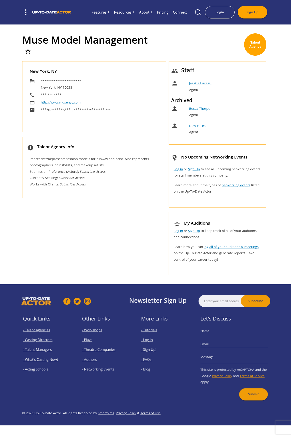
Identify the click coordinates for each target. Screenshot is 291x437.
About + (145, 12)
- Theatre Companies (101, 352)
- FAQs (151, 359)
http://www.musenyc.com (61, 102)
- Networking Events (100, 366)
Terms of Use (151, 427)
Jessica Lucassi (200, 83)
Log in (178, 169)
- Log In (152, 344)
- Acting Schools (39, 366)
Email (212, 347)
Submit (248, 384)
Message (214, 357)
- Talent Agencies (40, 337)
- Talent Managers (40, 352)
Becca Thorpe (199, 108)
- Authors (94, 359)
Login (219, 12)
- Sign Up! (153, 352)
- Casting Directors (40, 344)
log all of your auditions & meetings (231, 246)
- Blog (151, 366)
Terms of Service (247, 370)
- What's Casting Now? (43, 359)
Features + (101, 12)
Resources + (124, 12)
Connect (180, 12)
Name (212, 337)
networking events (236, 185)
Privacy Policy (225, 370)
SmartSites (106, 427)
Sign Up (252, 12)
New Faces (197, 125)
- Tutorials (153, 337)
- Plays (92, 344)
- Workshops (96, 337)
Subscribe (269, 301)
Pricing (162, 12)
